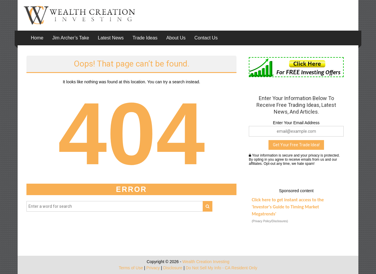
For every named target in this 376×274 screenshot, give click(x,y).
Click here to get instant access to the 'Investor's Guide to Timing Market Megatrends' (288, 207)
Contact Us (206, 37)
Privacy (153, 267)
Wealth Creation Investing (205, 261)
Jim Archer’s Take (70, 37)
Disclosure (172, 267)
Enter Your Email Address (296, 122)
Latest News (111, 37)
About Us (176, 37)
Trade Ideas (144, 37)
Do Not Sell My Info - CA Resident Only (221, 267)
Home (37, 37)
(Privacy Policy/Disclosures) (270, 221)
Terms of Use (131, 267)
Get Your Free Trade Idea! (296, 144)
